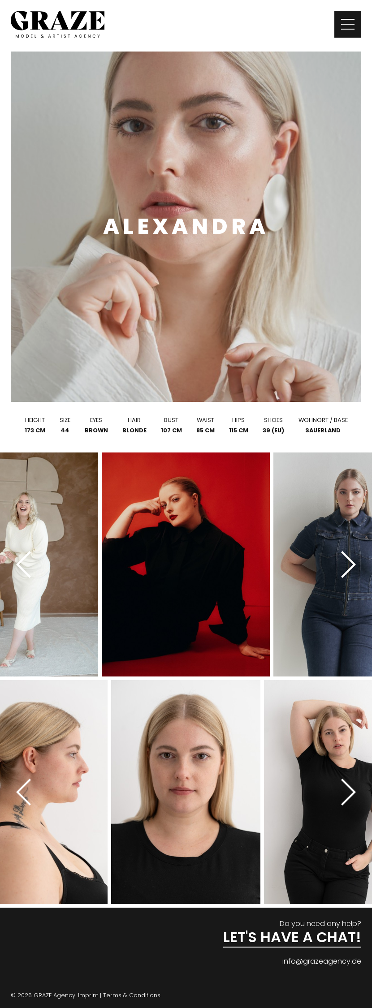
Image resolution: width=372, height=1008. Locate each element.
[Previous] (26, 564)
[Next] (345, 564)
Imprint (88, 995)
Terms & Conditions (131, 995)
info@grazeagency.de (321, 961)
